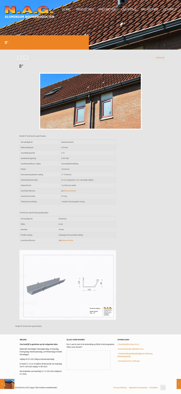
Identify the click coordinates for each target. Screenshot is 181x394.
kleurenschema (70, 191)
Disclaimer (154, 387)
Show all (159, 58)
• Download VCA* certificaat (129, 361)
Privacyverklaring (120, 387)
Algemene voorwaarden (138, 387)
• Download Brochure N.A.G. (128, 344)
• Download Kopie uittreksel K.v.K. (131, 349)
